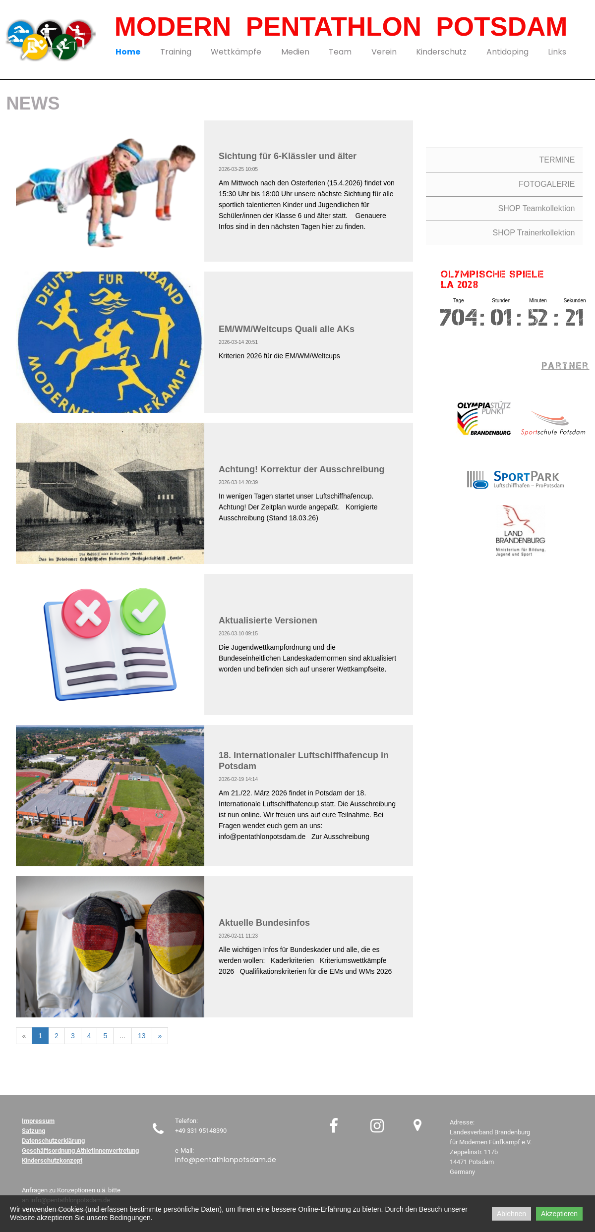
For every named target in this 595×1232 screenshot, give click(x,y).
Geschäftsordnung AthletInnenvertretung (80, 1150)
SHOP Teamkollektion (536, 208)
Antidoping (507, 51)
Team (340, 51)
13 (142, 1036)
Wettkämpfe (236, 51)
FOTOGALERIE (547, 184)
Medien (295, 51)
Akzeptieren (559, 1214)
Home (128, 51)
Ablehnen (511, 1214)
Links (557, 51)
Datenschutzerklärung (53, 1140)
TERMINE (557, 160)
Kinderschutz (441, 51)
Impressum (38, 1120)
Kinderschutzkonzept (52, 1160)
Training (175, 51)
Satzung (33, 1130)
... (122, 1036)
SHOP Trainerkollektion (534, 232)
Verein (384, 51)
